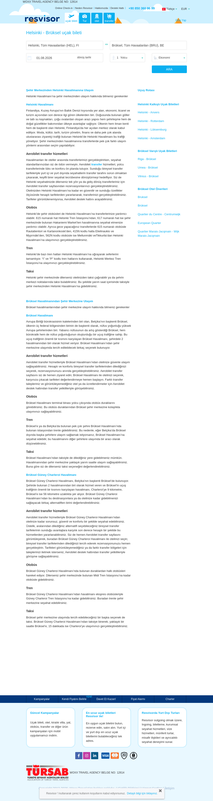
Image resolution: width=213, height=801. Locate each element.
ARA (169, 69)
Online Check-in (64, 8)
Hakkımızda (101, 8)
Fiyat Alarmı (138, 699)
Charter (170, 699)
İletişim (170, 788)
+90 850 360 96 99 (142, 8)
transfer (109, 18)
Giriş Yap (180, 20)
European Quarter (149, 223)
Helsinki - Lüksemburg (152, 129)
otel (97, 18)
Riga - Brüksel (147, 159)
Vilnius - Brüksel (148, 176)
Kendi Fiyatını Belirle (75, 699)
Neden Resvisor (83, 8)
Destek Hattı (117, 8)
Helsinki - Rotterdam (151, 121)
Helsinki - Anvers (148, 112)
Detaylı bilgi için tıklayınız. (142, 793)
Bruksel (142, 197)
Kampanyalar (42, 699)
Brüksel (142, 205)
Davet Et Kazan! (106, 699)
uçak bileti (71, 18)
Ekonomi (164, 57)
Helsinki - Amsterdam (151, 138)
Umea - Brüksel (148, 167)
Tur (85, 18)
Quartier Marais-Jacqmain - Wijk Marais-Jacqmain (158, 233)
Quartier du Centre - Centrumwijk (159, 214)
